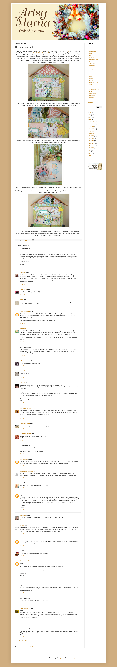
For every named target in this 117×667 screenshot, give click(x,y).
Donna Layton (24, 459)
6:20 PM (22, 487)
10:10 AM (22, 453)
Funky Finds (23, 289)
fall (90, 55)
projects (91, 70)
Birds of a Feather (25, 561)
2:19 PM (22, 465)
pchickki (22, 383)
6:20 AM (22, 577)
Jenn (21, 483)
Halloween (92, 63)
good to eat (92, 61)
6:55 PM (22, 545)
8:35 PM (22, 555)
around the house (94, 47)
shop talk (91, 72)
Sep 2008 (92, 129)
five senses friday (94, 59)
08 (90, 119)
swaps (91, 78)
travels (91, 80)
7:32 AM (22, 623)
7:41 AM (22, 593)
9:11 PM (22, 428)
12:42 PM (22, 355)
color (90, 53)
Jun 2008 (91, 136)
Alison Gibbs (23, 371)
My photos (92, 95)
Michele (22, 525)
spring (90, 74)
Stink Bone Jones (25, 423)
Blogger (74, 658)
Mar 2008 (91, 143)
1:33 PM (22, 365)
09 (90, 117)
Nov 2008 (92, 124)
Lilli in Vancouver (25, 311)
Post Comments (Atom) (29, 647)
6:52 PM (22, 377)
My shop (91, 97)
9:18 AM (22, 267)
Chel (68, 51)
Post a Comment (22, 640)
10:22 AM (22, 284)
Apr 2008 (91, 141)
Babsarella (23, 272)
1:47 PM (22, 533)
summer (91, 76)
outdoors (91, 68)
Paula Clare (23, 328)
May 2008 (92, 138)
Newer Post (19, 644)
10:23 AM (22, 294)
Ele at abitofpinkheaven (26, 471)
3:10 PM (22, 477)
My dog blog (92, 93)
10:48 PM (22, 520)
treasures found (93, 82)
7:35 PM (22, 509)
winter (90, 84)
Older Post (78, 644)
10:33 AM (22, 306)
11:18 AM (22, 341)
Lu (20, 551)
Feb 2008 (91, 145)
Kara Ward (23, 515)
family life (91, 57)
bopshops (61, 658)
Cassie (22, 493)
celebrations (92, 51)
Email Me (90, 102)
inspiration (92, 66)
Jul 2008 (91, 133)
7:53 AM (22, 603)
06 (90, 153)
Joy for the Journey (25, 433)
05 (90, 155)
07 (90, 151)
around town (92, 49)
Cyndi (21, 299)
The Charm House (25, 608)
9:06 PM (22, 418)
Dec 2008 (92, 121)
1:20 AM (22, 440)
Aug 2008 (92, 131)
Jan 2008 (91, 148)
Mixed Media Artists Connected (39, 53)
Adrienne (22, 539)
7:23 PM (22, 403)
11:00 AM (22, 323)
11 (90, 112)
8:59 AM (22, 637)
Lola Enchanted (24, 361)
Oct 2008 (91, 126)
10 (90, 115)
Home (48, 644)
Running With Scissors (26, 408)
